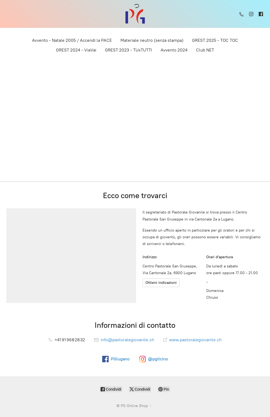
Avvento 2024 (174, 50)
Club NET (205, 50)
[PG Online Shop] (135, 14)
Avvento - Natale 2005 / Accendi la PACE (72, 40)
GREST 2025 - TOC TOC (215, 40)
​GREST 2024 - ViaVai (76, 50)
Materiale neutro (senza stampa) (151, 40)
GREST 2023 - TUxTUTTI (128, 50)
